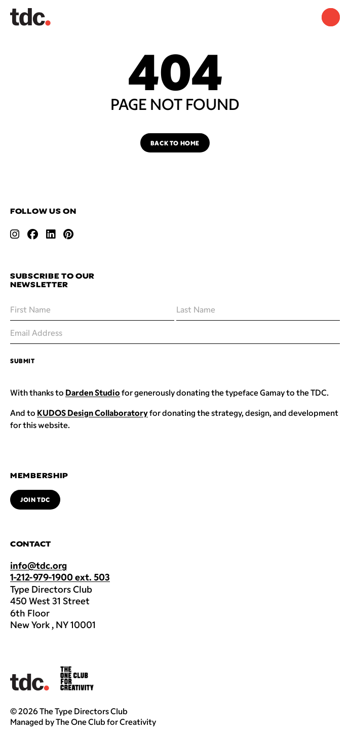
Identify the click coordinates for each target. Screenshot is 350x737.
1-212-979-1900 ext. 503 (60, 577)
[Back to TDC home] (30, 17)
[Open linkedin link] (50, 234)
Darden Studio (92, 392)
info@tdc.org (38, 565)
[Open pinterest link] (68, 234)
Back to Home (175, 142)
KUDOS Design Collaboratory (92, 412)
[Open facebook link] (32, 234)
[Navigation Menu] (331, 17)
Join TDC (35, 499)
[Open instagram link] (14, 234)
